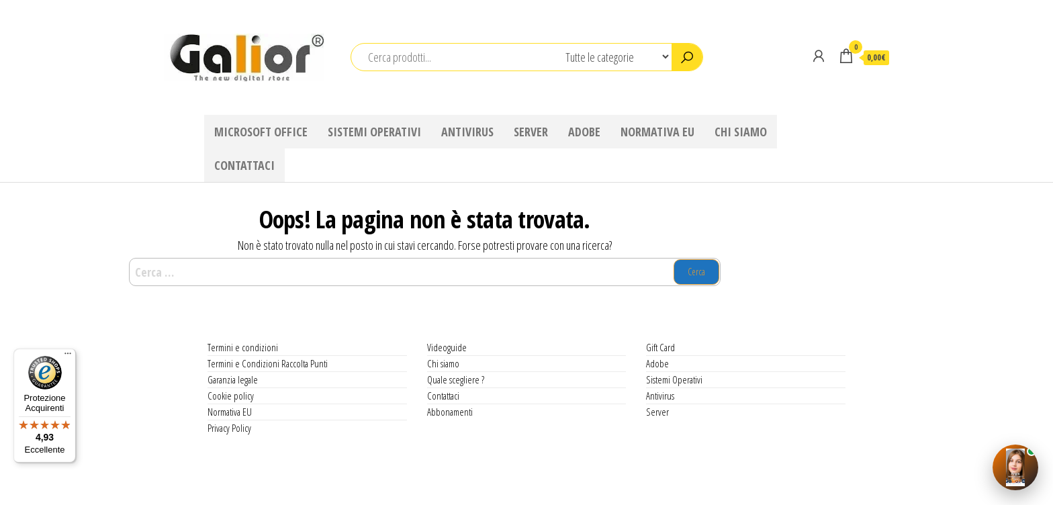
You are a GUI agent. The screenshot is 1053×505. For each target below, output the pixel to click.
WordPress (531, 485)
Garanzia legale (233, 379)
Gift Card (660, 347)
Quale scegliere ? (455, 379)
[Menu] (68, 357)
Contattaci (244, 165)
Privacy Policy (229, 427)
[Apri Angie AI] (1015, 467)
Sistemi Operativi (374, 132)
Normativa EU (657, 132)
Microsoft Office (261, 132)
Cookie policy (231, 395)
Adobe (584, 132)
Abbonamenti (450, 411)
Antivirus (467, 132)
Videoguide (447, 347)
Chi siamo (741, 132)
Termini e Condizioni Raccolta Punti (268, 363)
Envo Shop (638, 485)
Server (531, 132)
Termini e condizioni (243, 347)
